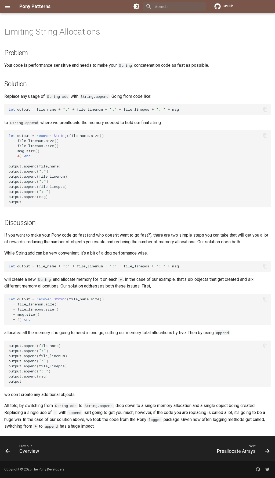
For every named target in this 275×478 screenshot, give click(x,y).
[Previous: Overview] (23, 450)
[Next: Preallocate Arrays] (242, 450)
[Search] (174, 6)
